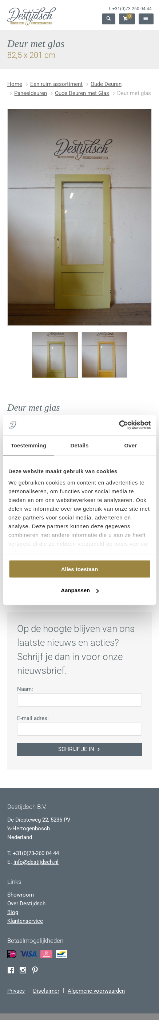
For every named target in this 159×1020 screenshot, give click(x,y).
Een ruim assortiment (56, 84)
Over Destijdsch (26, 903)
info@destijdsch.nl (36, 862)
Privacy (16, 991)
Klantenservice (25, 921)
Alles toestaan (79, 569)
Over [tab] (130, 445)
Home (14, 84)
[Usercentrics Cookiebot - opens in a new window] (119, 425)
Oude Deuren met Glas (82, 93)
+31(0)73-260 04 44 (132, 8)
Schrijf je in (79, 749)
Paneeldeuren (30, 93)
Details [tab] (80, 445)
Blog (12, 912)
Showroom (20, 894)
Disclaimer (46, 991)
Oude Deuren (106, 84)
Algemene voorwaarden (96, 991)
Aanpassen (80, 590)
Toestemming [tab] (28, 445)
